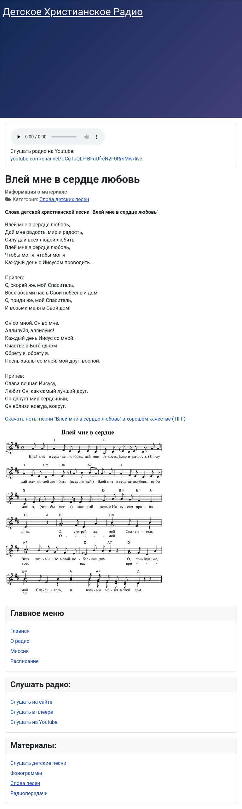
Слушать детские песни (38, 763)
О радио (20, 641)
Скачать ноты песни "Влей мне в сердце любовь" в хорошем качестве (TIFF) (95, 419)
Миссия (19, 651)
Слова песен (25, 783)
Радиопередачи (29, 793)
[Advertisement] (121, 70)
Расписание (24, 661)
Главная (20, 631)
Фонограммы (26, 773)
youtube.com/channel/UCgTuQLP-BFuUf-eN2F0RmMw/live (76, 159)
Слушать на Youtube (34, 722)
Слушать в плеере (31, 712)
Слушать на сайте (31, 702)
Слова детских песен (64, 199)
